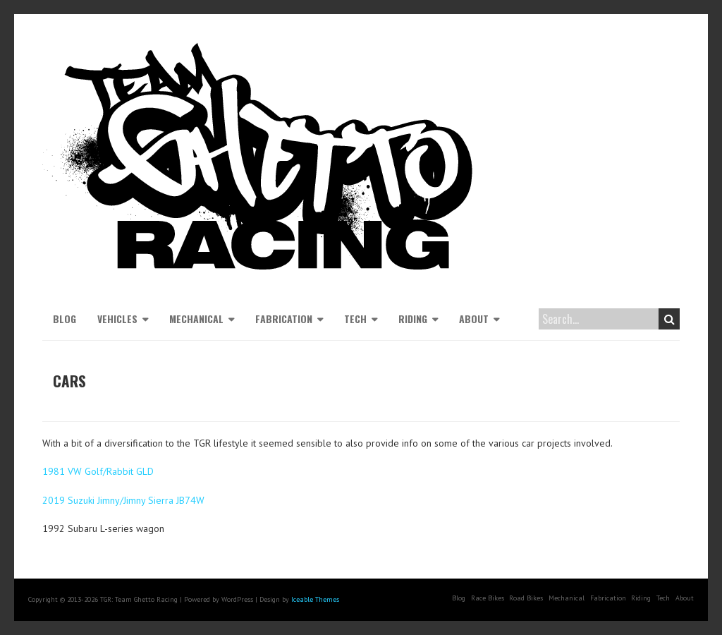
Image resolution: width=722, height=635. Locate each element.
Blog (64, 318)
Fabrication (283, 318)
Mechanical (196, 318)
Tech (355, 318)
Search (669, 319)
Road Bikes (526, 598)
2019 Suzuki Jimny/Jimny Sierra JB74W (123, 500)
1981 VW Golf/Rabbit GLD (98, 471)
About (474, 318)
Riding (412, 318)
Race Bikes (487, 598)
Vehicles (117, 318)
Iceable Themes (315, 599)
